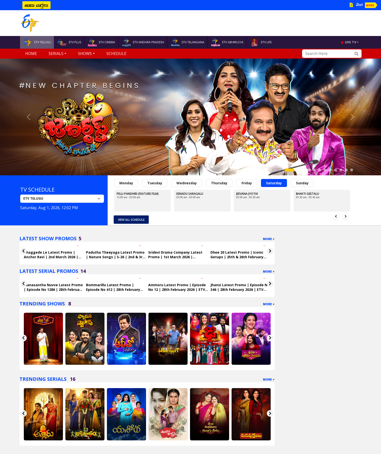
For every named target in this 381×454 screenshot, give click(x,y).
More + (269, 239)
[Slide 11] (346, 170)
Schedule (116, 53)
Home (31, 53)
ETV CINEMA (101, 42)
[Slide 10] (340, 170)
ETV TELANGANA (187, 42)
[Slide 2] (298, 170)
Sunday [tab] (302, 183)
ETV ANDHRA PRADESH (142, 42)
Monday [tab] (126, 183)
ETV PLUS (69, 42)
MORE (370, 5)
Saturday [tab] (274, 183)
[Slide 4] (308, 170)
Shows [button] (85, 53)
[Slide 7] (324, 170)
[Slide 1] (289, 170)
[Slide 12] (351, 170)
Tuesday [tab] (154, 183)
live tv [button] (350, 42)
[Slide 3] (303, 170)
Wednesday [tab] (186, 183)
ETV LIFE (261, 42)
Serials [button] (56, 53)
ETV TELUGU (37, 42)
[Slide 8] (330, 170)
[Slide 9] (335, 170)
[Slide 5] (314, 170)
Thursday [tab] (219, 183)
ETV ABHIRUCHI (227, 42)
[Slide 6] (319, 170)
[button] (28, 117)
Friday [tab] (247, 183)
